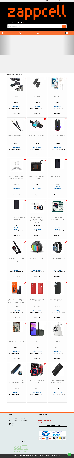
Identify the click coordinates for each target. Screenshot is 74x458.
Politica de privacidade (44, 420)
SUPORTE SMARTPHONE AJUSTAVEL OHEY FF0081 (58, 219)
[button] (5, 45)
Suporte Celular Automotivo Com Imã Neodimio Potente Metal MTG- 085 (16, 383)
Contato (40, 422)
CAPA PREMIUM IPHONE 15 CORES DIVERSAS (57, 300)
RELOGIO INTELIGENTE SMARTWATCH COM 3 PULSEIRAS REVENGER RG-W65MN (37, 220)
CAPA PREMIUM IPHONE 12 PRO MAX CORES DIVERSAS (16, 341)
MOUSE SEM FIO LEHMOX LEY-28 (57, 137)
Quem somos (42, 417)
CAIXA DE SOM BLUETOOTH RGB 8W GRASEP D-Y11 (37, 259)
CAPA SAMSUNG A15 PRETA (57, 177)
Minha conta (63, 1)
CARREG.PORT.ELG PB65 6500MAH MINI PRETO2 (57, 382)
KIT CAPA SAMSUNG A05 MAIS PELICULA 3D (16, 219)
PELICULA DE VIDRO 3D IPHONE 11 (57, 341)
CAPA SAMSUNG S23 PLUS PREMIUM (37, 300)
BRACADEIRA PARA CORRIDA (37, 136)
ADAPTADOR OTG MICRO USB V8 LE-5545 (36, 96)
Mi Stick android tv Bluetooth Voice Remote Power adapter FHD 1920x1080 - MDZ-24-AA (16, 301)
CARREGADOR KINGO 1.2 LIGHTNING (58, 96)
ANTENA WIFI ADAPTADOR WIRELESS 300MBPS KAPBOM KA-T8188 (16, 260)
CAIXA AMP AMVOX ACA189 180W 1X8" (37, 382)
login (24, 23)
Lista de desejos (51, 1)
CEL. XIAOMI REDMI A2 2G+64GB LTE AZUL (37, 341)
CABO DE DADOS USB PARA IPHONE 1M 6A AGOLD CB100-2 (16, 178)
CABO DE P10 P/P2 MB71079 (16, 136)
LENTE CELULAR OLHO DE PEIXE (16, 96)
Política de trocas (43, 419)
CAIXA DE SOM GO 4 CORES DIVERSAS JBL (37, 178)
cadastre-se (31, 23)
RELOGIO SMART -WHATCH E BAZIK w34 (57, 259)
